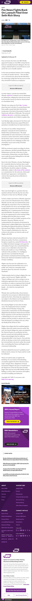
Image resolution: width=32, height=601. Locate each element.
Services (4, 494)
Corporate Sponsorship (22, 497)
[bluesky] (23, 530)
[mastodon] (25, 535)
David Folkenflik (7, 51)
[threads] (25, 530)
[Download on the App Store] (17, 402)
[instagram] (17, 530)
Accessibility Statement (8, 522)
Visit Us (18, 525)
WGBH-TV (4, 536)
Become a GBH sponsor (16, 88)
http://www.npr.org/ (8, 379)
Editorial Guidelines (7, 516)
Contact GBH (19, 513)
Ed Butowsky (24, 242)
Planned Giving (20, 502)
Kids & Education (6, 491)
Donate (25, 2)
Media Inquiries (20, 519)
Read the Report (12, 421)
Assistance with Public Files (7, 531)
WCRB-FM (4, 542)
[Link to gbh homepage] (7, 2)
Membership (19, 494)
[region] (16, 576)
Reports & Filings (6, 525)
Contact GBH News (21, 516)
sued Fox (9, 95)
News (3, 7)
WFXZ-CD (4, 539)
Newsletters (19, 522)
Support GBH (19, 488)
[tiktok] (19, 530)
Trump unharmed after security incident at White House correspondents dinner (14, 469)
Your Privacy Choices (21, 595)
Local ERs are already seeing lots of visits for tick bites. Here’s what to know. (16, 474)
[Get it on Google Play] (25, 402)
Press (3, 499)
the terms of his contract (22, 170)
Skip (9, 595)
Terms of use (5, 513)
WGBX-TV (10, 536)
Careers (3, 497)
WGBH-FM (11, 539)
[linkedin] (29, 530)
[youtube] (21, 530)
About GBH (4, 488)
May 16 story (23, 105)
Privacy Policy (5, 519)
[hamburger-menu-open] (3, 2)
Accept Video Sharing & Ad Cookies (16, 590)
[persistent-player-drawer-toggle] (30, 599)
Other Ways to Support (22, 505)
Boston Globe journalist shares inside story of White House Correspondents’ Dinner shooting (15, 459)
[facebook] (27, 530)
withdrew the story (7, 115)
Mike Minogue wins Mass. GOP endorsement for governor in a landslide (16, 464)
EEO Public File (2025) (7, 527)
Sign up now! (10, 444)
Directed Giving (20, 499)
